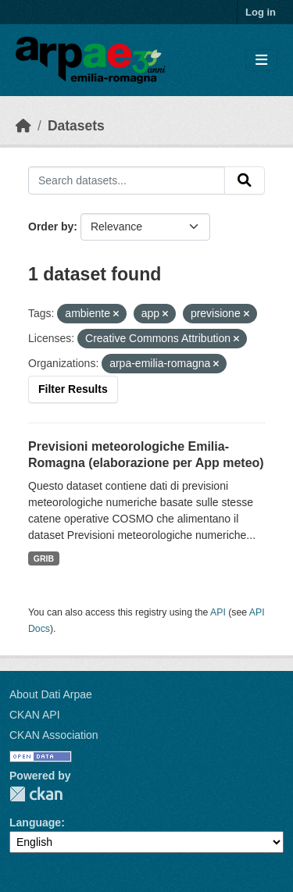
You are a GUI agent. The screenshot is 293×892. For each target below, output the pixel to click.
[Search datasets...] (126, 180)
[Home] (23, 126)
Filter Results (73, 389)
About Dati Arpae (50, 694)
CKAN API (34, 714)
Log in (260, 12)
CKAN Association (53, 735)
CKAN (36, 794)
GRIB (44, 558)
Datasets (76, 126)
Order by (50, 226)
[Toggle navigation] (261, 60)
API (218, 612)
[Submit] (244, 180)
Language (35, 822)
